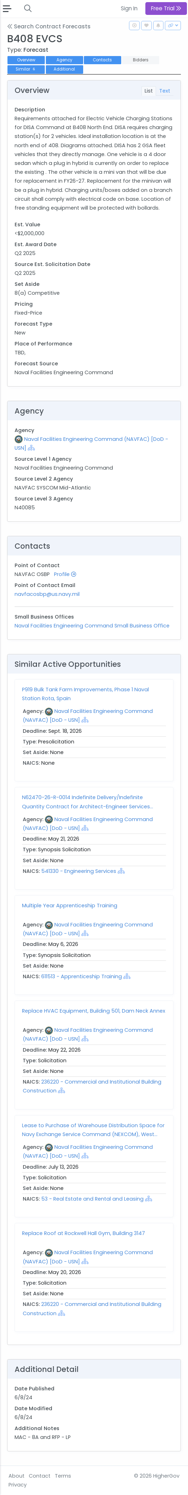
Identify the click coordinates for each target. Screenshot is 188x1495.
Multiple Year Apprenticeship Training (69, 905)
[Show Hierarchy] (31, 447)
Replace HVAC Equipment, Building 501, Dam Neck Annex (93, 1010)
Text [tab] (164, 90)
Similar (26, 69)
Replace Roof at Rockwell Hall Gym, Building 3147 (83, 1233)
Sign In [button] (129, 8)
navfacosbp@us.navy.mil (47, 594)
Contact (39, 1475)
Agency (64, 60)
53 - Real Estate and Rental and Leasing (92, 1198)
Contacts (102, 60)
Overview (26, 60)
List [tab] (149, 90)
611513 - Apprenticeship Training (82, 976)
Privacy (18, 1484)
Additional (64, 69)
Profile (65, 574)
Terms (63, 1475)
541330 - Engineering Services (78, 871)
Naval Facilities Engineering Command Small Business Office (92, 625)
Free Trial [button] (166, 8)
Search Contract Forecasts (49, 26)
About (17, 1475)
